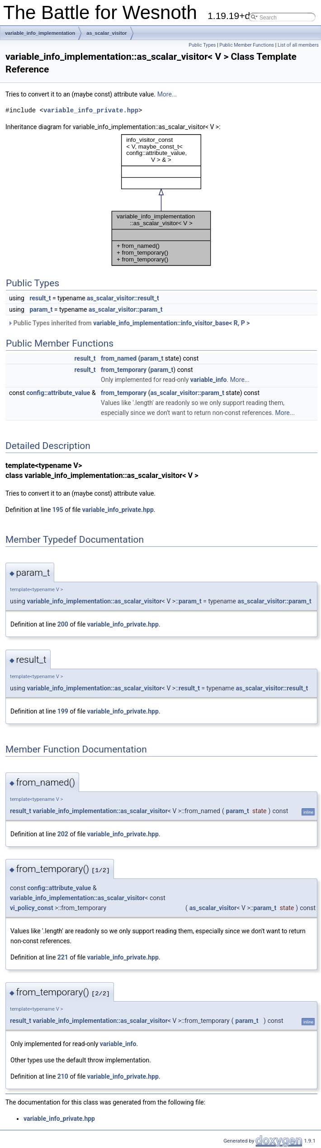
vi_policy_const (31, 908)
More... (167, 94)
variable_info (208, 379)
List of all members (298, 45)
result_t (40, 298)
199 (62, 711)
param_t (40, 309)
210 (62, 1076)
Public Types (202, 45)
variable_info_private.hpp (90, 110)
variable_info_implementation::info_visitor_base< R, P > (171, 323)
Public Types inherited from (129, 323)
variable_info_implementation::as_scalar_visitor (94, 601)
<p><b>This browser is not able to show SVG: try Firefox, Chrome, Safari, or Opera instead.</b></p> (161, 200)
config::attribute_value (58, 392)
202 (62, 834)
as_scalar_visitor (106, 33)
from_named (119, 358)
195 (57, 509)
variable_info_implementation (40, 33)
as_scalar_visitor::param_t (125, 309)
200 (62, 624)
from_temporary (123, 369)
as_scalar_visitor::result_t (123, 298)
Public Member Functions (246, 45)
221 (62, 957)
